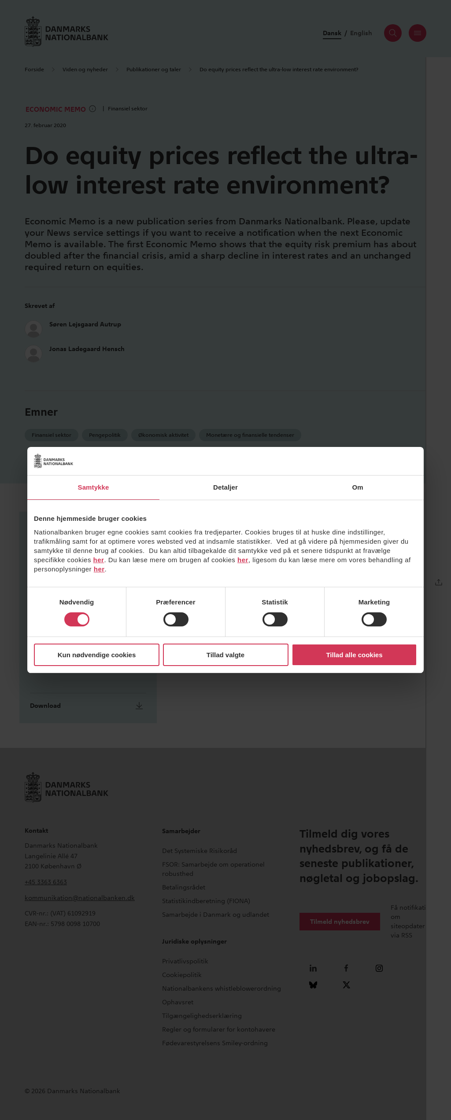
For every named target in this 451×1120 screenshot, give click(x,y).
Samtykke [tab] (93, 487)
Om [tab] (357, 487)
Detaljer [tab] (225, 487)
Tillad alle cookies (354, 655)
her (98, 560)
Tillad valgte (225, 655)
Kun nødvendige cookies (97, 655)
